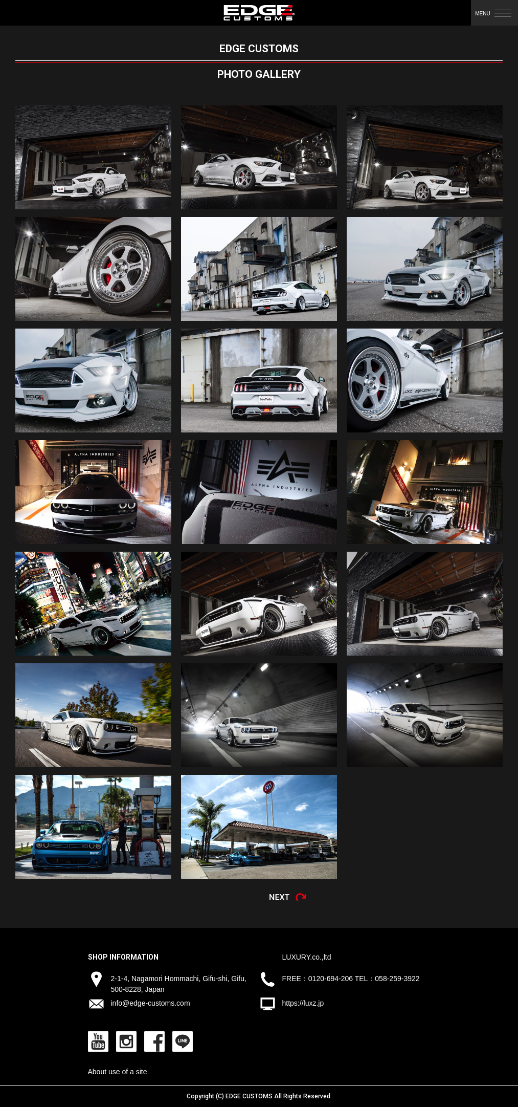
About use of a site (117, 1072)
